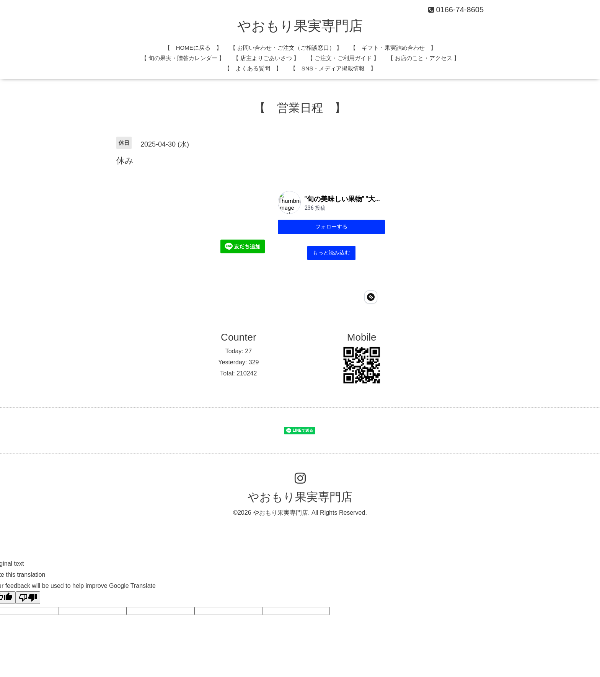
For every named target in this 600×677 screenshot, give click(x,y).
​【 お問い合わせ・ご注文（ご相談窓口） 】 (286, 47)
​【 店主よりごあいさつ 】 (266, 58)
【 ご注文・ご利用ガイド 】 (343, 58)
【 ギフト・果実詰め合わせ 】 (393, 47)
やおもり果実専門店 (300, 26)
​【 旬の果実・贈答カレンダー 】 (183, 58)
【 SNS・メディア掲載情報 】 (333, 68)
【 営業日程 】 (300, 107)
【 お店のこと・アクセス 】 (424, 58)
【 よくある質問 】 (253, 68)
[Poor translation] (28, 556)
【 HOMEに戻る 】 (193, 47)
